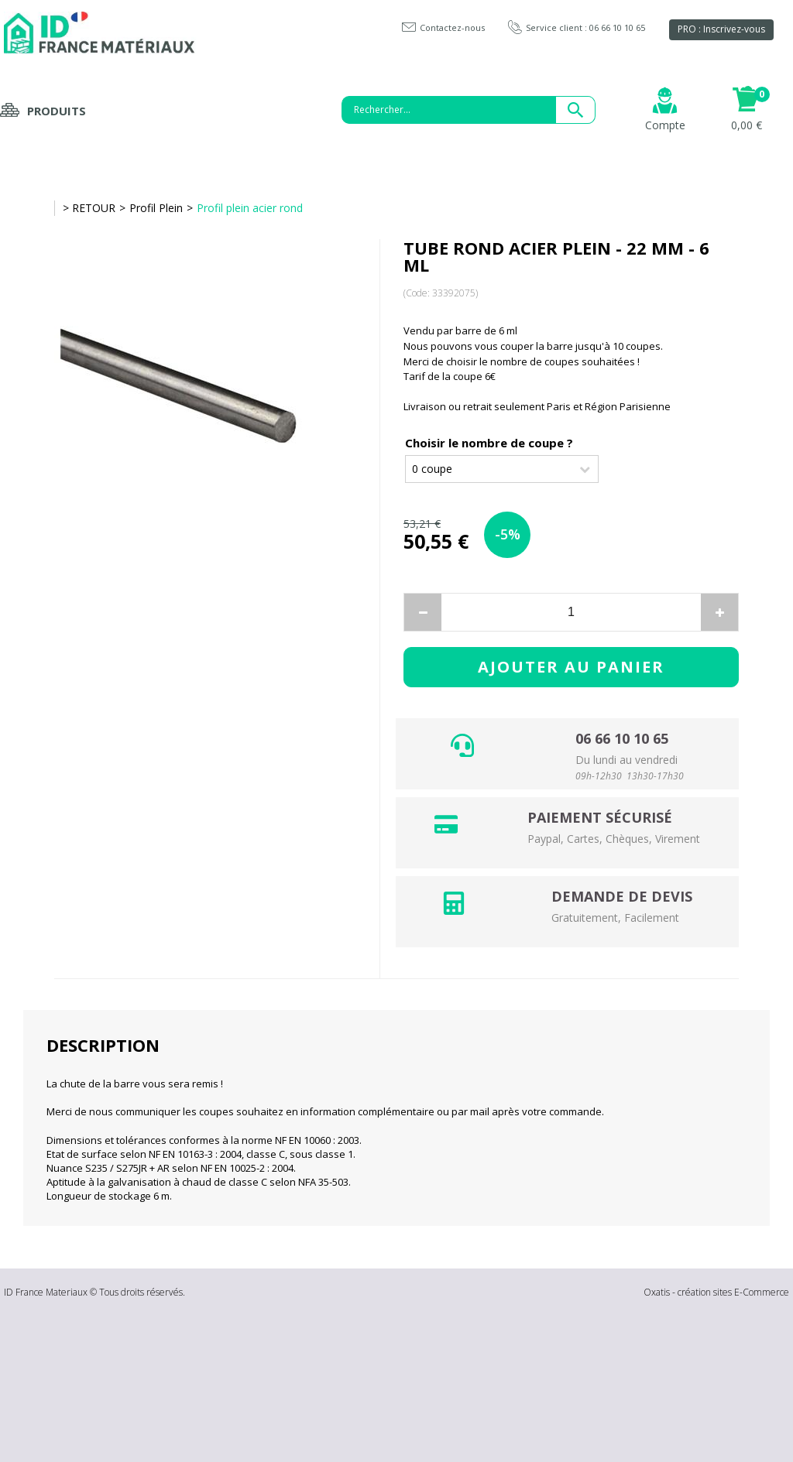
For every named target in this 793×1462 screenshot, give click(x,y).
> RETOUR (89, 207)
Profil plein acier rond (250, 207)
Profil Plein (156, 207)
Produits (56, 110)
